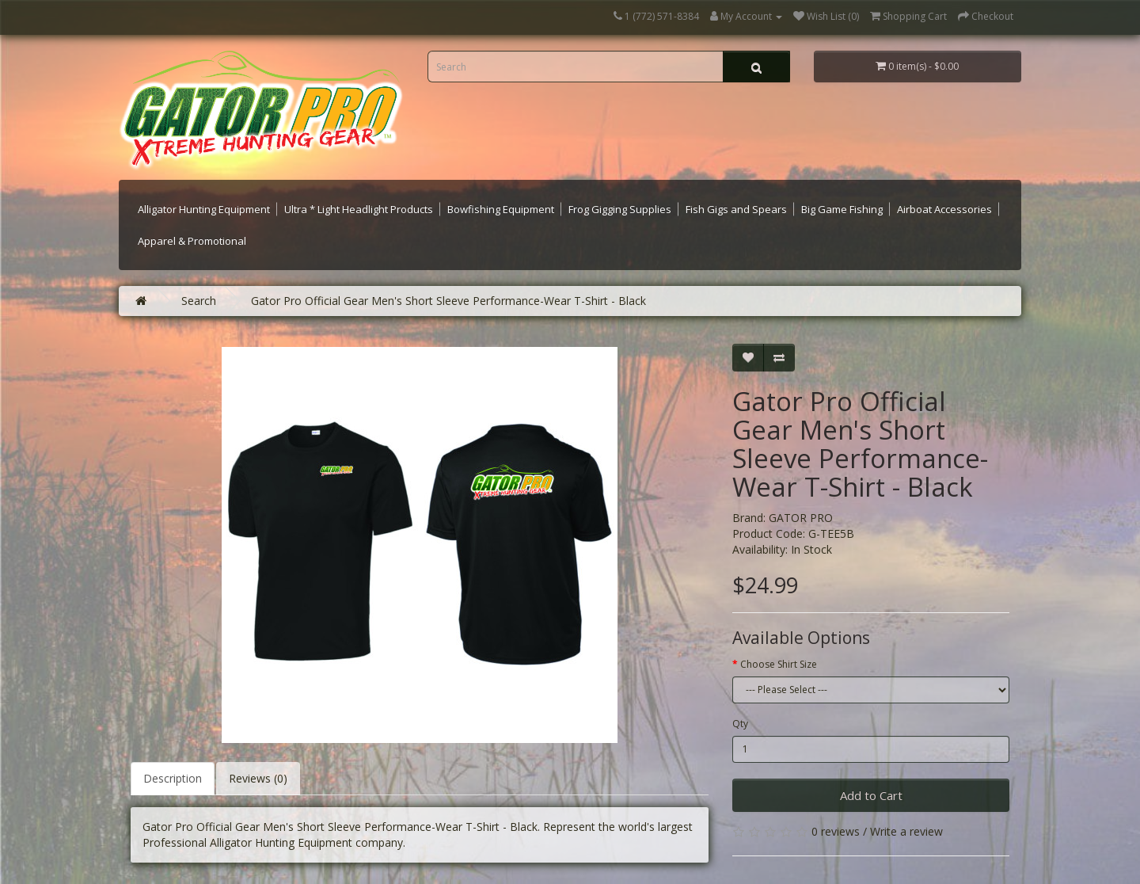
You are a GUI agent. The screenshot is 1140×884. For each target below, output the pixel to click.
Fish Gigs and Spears (736, 209)
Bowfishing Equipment (500, 209)
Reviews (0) (258, 778)
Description (172, 778)
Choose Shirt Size (778, 664)
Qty (740, 723)
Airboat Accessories (944, 209)
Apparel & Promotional (192, 241)
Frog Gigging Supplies (619, 209)
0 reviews (835, 831)
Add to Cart (871, 795)
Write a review (906, 831)
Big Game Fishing (842, 209)
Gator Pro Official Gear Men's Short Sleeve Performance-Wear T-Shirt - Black (448, 300)
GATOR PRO (801, 517)
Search (198, 300)
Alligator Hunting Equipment (204, 209)
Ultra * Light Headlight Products (358, 209)
